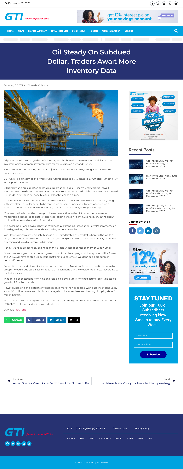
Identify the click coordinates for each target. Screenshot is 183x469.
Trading (130, 438)
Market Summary (37, 30)
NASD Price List (59, 30)
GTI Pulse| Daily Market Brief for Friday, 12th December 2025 (159, 163)
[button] (14, 320)
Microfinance (105, 438)
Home (10, 30)
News (21, 30)
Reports (94, 30)
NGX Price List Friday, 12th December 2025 (161, 177)
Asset (82, 438)
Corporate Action (111, 30)
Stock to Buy (78, 30)
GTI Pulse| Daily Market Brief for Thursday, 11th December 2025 (159, 193)
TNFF (149, 438)
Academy (71, 438)
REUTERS (20, 309)
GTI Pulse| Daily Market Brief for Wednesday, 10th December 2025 (161, 208)
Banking (129, 30)
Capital (92, 438)
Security (118, 438)
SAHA (140, 438)
